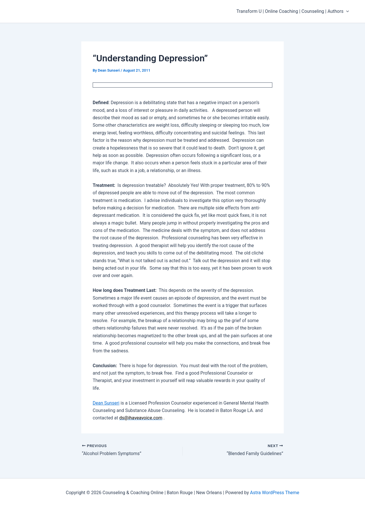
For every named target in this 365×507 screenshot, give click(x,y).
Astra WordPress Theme (274, 492)
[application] (346, 11)
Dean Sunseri (106, 403)
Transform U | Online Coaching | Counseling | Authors (292, 11)
